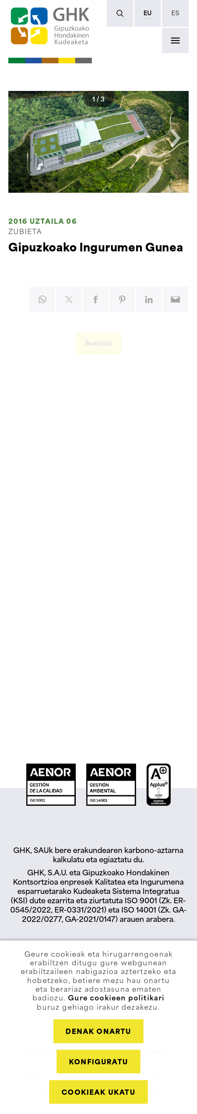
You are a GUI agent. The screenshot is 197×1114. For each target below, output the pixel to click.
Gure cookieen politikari (116, 998)
